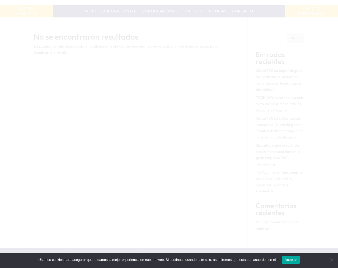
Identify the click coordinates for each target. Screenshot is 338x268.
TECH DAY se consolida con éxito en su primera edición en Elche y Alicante (279, 104)
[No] (331, 259)
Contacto (242, 11)
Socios (191, 11)
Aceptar (291, 260)
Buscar (295, 38)
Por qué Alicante (160, 11)
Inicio (90, 11)
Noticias (217, 11)
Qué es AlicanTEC (119, 11)
